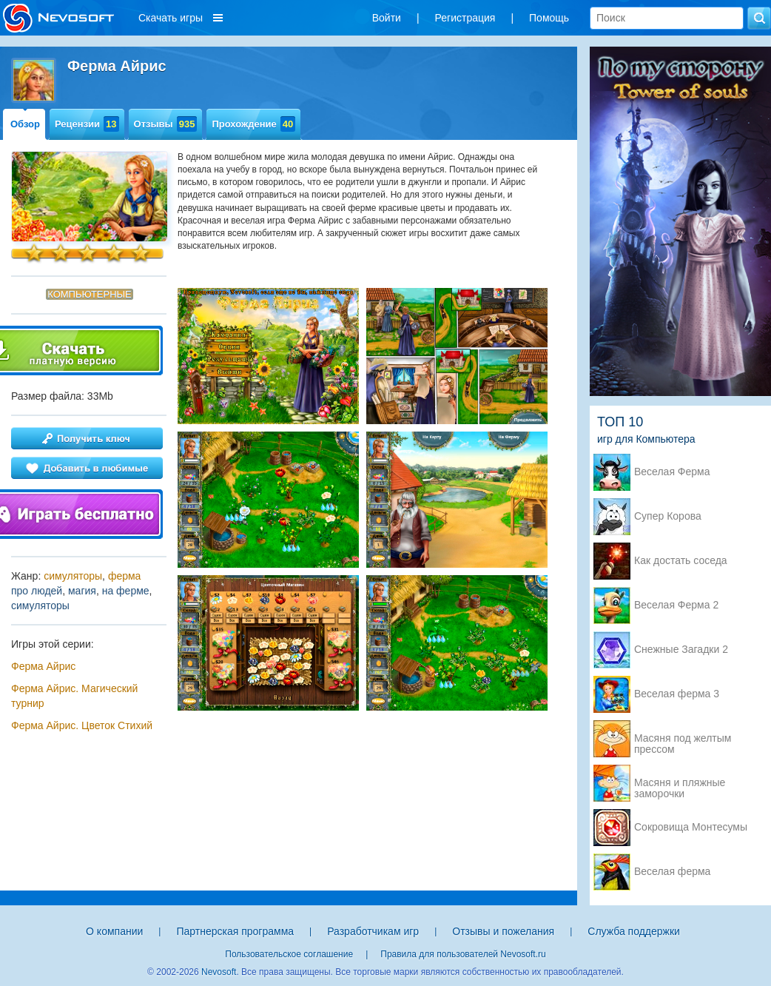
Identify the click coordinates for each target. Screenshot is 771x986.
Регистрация (465, 18)
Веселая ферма (672, 871)
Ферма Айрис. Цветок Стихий (81, 725)
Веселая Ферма (672, 471)
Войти (386, 18)
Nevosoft (218, 972)
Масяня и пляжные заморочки (679, 784)
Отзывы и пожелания (503, 931)
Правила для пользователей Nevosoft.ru (462, 954)
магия (82, 591)
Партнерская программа (235, 931)
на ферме (125, 591)
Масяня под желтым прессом (682, 739)
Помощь (549, 18)
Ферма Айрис (43, 666)
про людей (36, 591)
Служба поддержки (633, 931)
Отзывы (166, 124)
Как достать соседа (680, 560)
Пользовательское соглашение (289, 954)
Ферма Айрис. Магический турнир (74, 696)
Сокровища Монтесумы (690, 827)
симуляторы (73, 576)
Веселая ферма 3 (676, 694)
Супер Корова (667, 516)
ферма (124, 576)
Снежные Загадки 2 (681, 649)
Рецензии (87, 124)
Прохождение (253, 124)
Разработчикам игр (373, 931)
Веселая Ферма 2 (676, 605)
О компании (114, 931)
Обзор (25, 124)
